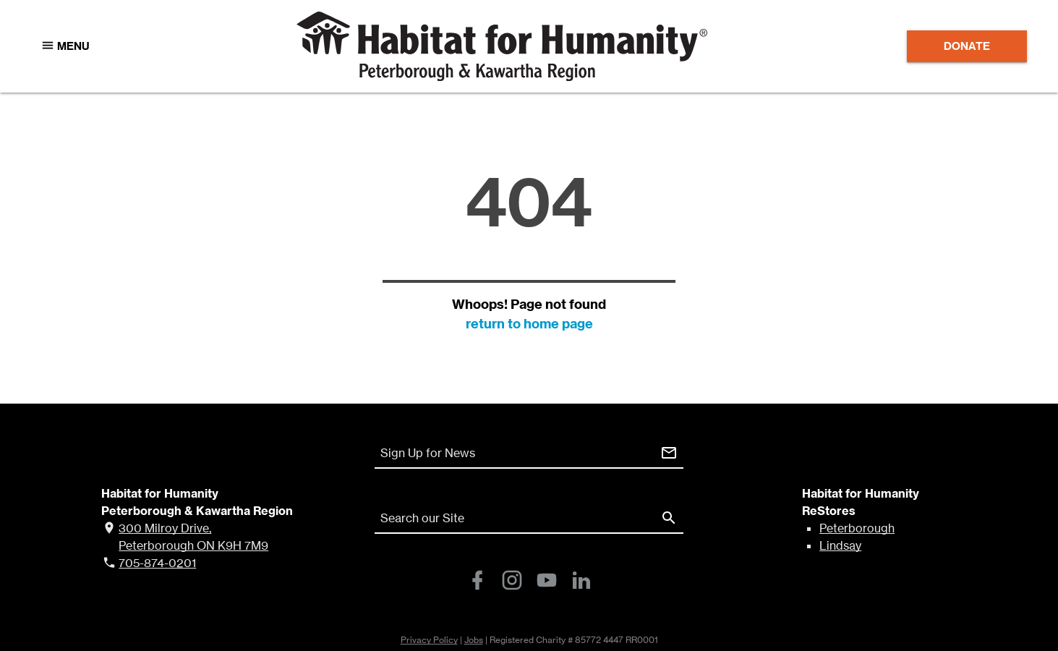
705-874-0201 (157, 563)
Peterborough (857, 528)
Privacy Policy (429, 639)
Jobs (473, 639)
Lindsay (840, 545)
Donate (967, 46)
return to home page (529, 323)
